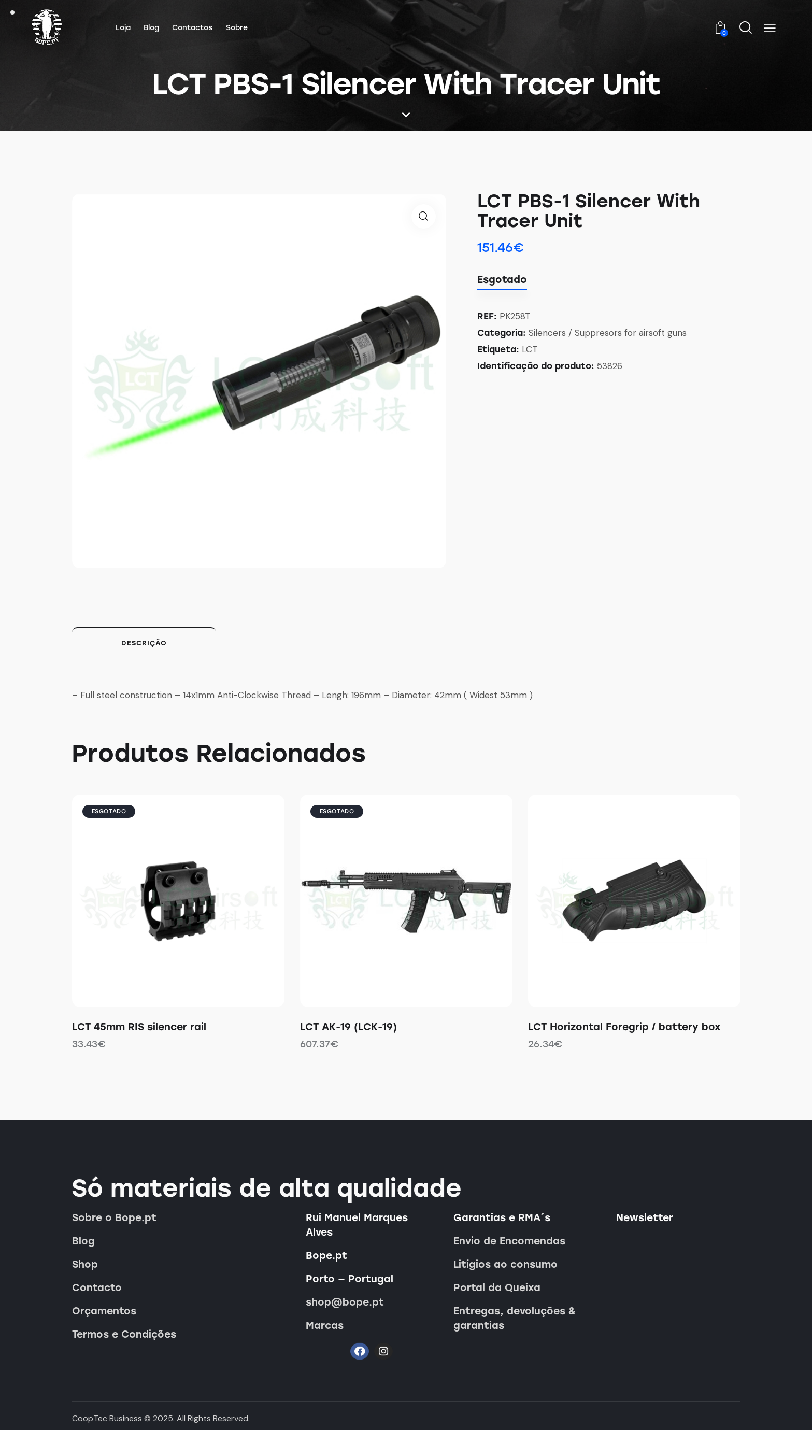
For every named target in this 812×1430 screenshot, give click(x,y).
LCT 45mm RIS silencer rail (139, 1027)
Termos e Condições (124, 1334)
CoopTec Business (107, 1418)
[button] (770, 28)
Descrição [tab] (144, 643)
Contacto (97, 1288)
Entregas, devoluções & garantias (514, 1318)
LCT (530, 349)
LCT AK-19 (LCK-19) (348, 1027)
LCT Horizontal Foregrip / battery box (624, 1027)
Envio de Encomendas (509, 1241)
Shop (85, 1264)
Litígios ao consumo (505, 1264)
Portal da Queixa (496, 1288)
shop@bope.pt (345, 1302)
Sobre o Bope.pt (114, 1218)
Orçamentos (104, 1311)
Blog (83, 1241)
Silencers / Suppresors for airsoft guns (608, 332)
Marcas (325, 1326)
